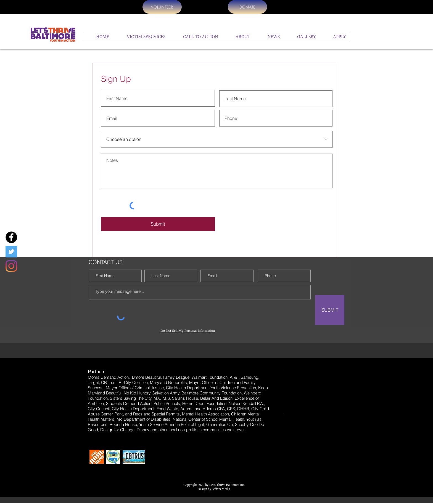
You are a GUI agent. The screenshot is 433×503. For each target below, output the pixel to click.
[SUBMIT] (329, 310)
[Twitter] (11, 251)
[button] (238, 37)
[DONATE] (247, 7)
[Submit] (158, 224)
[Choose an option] (217, 139)
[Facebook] (11, 237)
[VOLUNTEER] (162, 7)
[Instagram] (11, 266)
